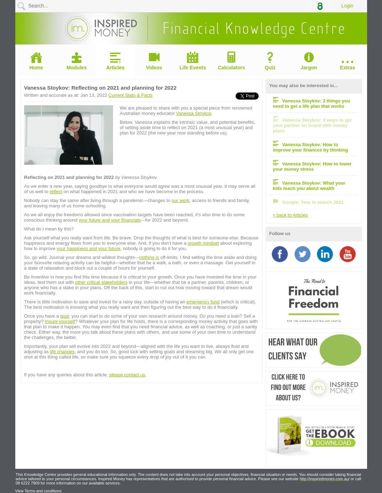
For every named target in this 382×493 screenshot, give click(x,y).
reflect (56, 191)
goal (64, 316)
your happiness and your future (88, 248)
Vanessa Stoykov (193, 113)
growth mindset (203, 243)
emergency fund (203, 301)
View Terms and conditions (38, 491)
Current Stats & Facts (130, 95)
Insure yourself (60, 321)
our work (180, 200)
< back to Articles (290, 215)
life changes (62, 351)
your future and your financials (109, 220)
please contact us (127, 374)
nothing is (149, 257)
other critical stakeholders (101, 282)
